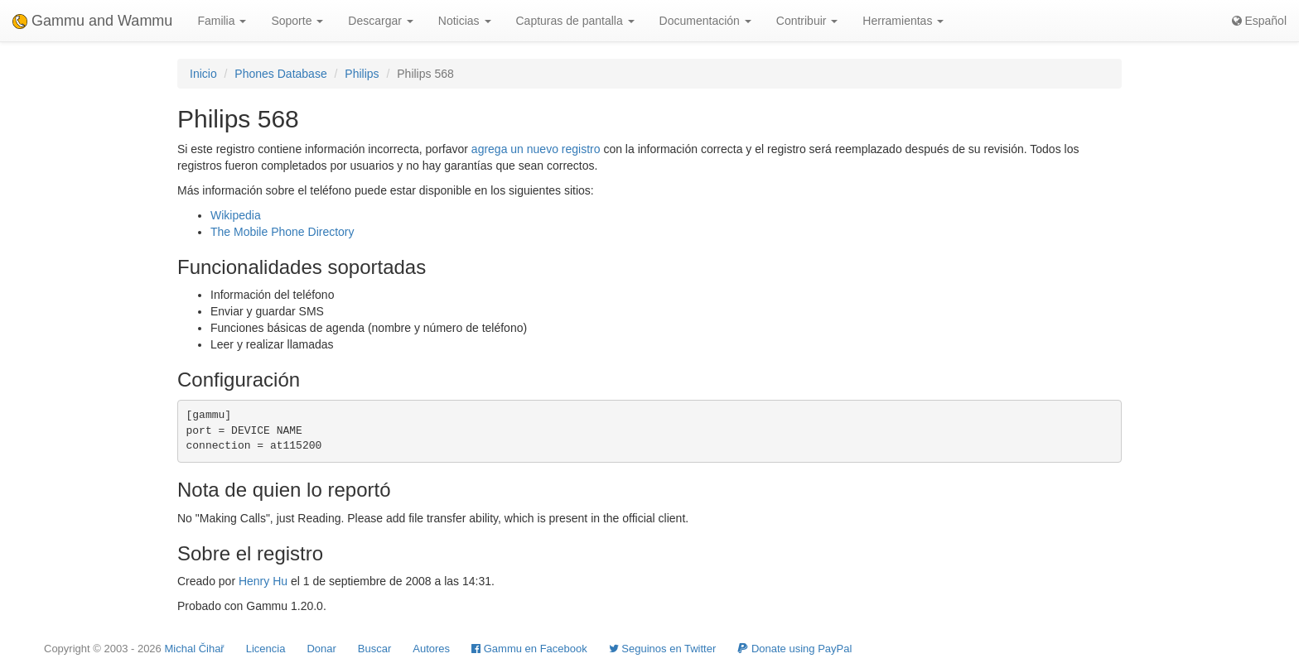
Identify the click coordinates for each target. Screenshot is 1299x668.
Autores (431, 648)
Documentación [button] (705, 20)
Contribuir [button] (807, 20)
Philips (362, 73)
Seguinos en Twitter (663, 648)
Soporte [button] (297, 20)
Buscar (374, 648)
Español (1259, 20)
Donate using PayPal (794, 648)
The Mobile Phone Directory (282, 231)
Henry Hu (263, 581)
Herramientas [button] (903, 20)
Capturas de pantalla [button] (575, 20)
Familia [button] (221, 20)
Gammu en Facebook (529, 648)
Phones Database (280, 73)
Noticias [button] (464, 20)
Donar (321, 648)
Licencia (266, 648)
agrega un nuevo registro (536, 149)
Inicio (203, 73)
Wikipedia (235, 215)
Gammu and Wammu (92, 20)
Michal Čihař (194, 648)
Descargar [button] (380, 20)
